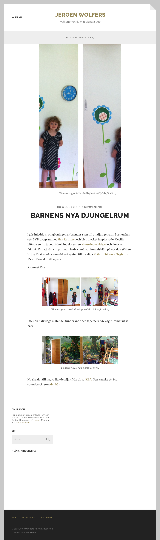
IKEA (88, 379)
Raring (37, 420)
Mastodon (24, 422)
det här (55, 384)
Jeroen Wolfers (80, 15)
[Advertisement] (30, 474)
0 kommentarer (93, 207)
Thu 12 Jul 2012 (66, 207)
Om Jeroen (47, 517)
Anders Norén (29, 532)
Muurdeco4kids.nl (94, 244)
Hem (14, 517)
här (17, 422)
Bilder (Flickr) (29, 517)
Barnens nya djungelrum (80, 215)
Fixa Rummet (66, 239)
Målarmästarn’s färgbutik (111, 254)
